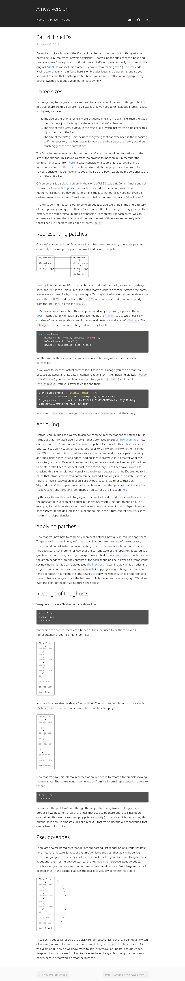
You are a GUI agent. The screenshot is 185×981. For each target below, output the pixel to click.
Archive (53, 19)
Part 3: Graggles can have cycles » (125, 973)
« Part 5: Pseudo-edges (53, 973)
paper (50, 67)
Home (40, 19)
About (66, 19)
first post (67, 188)
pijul (122, 67)
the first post (95, 563)
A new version (52, 8)
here (72, 162)
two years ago (129, 438)
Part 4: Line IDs (54, 37)
